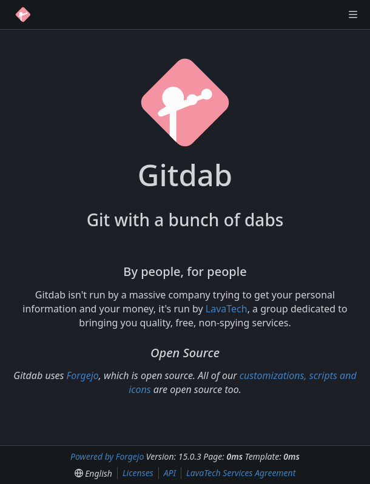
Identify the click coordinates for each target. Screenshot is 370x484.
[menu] (93, 473)
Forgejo (83, 375)
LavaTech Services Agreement (240, 473)
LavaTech (226, 308)
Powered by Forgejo (107, 456)
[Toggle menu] (353, 14)
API (170, 473)
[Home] (23, 14)
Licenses (138, 473)
